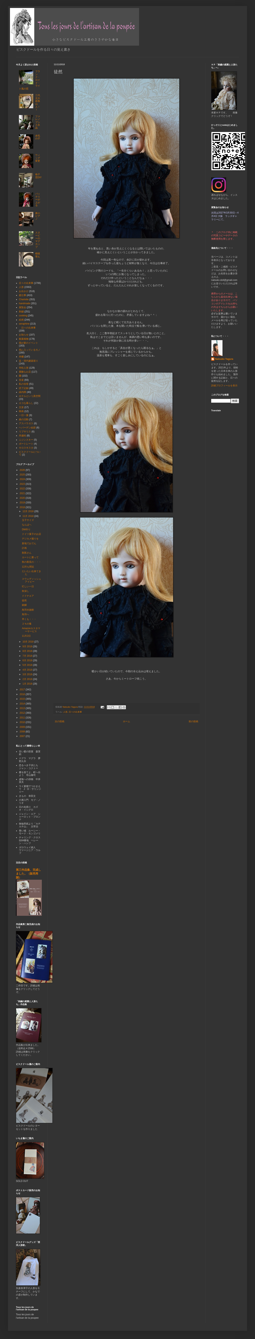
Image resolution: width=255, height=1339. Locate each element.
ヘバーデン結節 (27, 427)
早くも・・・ (29, 619)
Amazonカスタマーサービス (31, 630)
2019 (23, 502)
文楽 (21, 407)
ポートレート (26, 443)
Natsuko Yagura (224, 359)
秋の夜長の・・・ (31, 562)
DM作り (26, 529)
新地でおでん (29, 543)
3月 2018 (28, 674)
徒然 (24, 600)
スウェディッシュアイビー (31, 580)
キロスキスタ (26, 447)
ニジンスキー (26, 439)
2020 (23, 498)
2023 (23, 484)
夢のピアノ (37, 216)
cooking (23, 315)
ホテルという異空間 (29, 396)
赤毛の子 (37, 137)
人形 (65, 712)
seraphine (24, 323)
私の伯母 (23, 384)
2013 (23, 708)
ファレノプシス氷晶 (37, 122)
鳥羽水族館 (28, 609)
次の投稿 (59, 721)
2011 (23, 717)
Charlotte (24, 299)
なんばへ (26, 524)
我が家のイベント (28, 342)
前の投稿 (193, 721)
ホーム (126, 721)
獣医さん (26, 552)
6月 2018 (28, 660)
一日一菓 (23, 415)
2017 (23, 689)
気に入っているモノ (29, 349)
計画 (24, 548)
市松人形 (23, 367)
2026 (23, 470)
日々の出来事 (75, 712)
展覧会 (22, 307)
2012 (23, 712)
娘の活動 (23, 419)
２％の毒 (26, 623)
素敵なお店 (25, 371)
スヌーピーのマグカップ (37, 239)
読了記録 (23, 388)
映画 (21, 411)
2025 (23, 474)
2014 (23, 703)
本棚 (21, 356)
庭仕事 (22, 295)
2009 (23, 727)
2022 (23, 488)
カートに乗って (30, 557)
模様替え (37, 255)
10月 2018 (28, 641)
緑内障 (22, 392)
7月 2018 (28, 655)
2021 (23, 493)
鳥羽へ (25, 614)
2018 (23, 507)
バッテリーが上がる (37, 199)
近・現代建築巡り (28, 360)
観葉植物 (23, 338)
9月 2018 (28, 646)
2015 (23, 699)
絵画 (21, 319)
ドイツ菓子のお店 (31, 534)
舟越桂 (22, 435)
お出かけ (23, 291)
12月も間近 (28, 566)
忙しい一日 (28, 586)
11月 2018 (28, 516)
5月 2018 (28, 665)
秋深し (25, 591)
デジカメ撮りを (30, 538)
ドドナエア (28, 595)
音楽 (21, 380)
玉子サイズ (28, 520)
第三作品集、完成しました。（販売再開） (28, 873)
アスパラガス (26, 423)
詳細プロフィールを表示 (224, 385)
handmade (24, 303)
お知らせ (23, 334)
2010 (23, 722)
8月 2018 (28, 651)
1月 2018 (28, 683)
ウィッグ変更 (37, 158)
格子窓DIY (38, 176)
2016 (23, 694)
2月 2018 (28, 679)
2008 (23, 731)
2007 (23, 736)
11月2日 (26, 636)
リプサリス (25, 431)
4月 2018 (28, 669)
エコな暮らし (26, 403)
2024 (23, 479)
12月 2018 (28, 511)
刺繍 (21, 311)
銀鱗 (24, 605)
